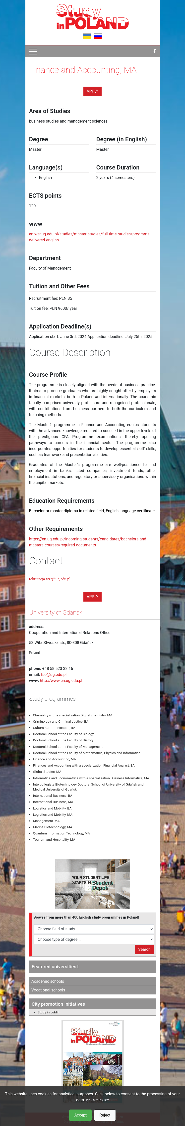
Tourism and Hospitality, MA (54, 839)
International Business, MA (53, 802)
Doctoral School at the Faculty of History (63, 740)
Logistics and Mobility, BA (52, 808)
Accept (80, 1115)
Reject (104, 1115)
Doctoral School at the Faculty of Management (68, 747)
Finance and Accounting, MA (54, 759)
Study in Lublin (49, 1012)
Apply (92, 91)
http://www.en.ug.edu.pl (61, 680)
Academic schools (47, 981)
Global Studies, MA (47, 772)
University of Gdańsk (55, 612)
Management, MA (46, 821)
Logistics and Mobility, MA (52, 814)
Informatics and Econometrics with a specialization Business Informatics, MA (91, 778)
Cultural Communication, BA (54, 728)
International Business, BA (52, 796)
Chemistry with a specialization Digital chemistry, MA (73, 715)
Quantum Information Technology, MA (61, 833)
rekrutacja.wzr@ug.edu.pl (49, 579)
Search (144, 949)
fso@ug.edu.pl (54, 674)
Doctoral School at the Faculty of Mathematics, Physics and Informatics (86, 753)
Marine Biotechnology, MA (52, 827)
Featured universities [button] (55, 966)
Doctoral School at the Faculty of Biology (63, 734)
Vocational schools (48, 990)
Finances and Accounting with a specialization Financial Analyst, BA (84, 765)
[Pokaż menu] (32, 51)
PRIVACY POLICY (97, 1100)
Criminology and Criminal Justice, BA (61, 721)
